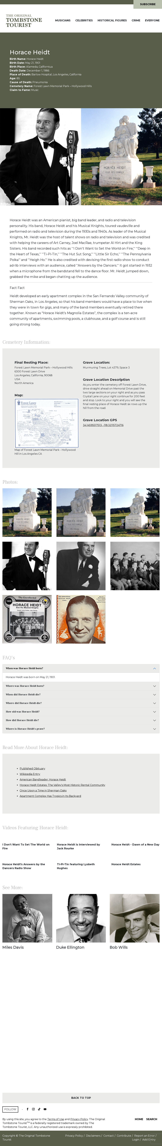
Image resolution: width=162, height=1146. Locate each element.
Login (135, 1139)
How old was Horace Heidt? (23, 711)
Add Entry (149, 1139)
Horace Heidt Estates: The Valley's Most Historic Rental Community (62, 785)
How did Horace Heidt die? (22, 720)
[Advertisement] (81, 1027)
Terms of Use (55, 1119)
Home (139, 1119)
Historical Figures (112, 20)
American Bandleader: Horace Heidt (43, 779)
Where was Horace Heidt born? (25, 686)
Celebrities (84, 20)
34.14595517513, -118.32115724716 (103, 425)
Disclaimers (93, 1135)
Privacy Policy (79, 1119)
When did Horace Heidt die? (23, 694)
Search (151, 1119)
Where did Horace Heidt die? (24, 703)
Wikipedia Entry (30, 774)
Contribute (124, 1135)
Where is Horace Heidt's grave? (25, 728)
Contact (108, 1135)
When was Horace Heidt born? (24, 668)
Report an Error (144, 1135)
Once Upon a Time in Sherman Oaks (43, 790)
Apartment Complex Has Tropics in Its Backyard (50, 796)
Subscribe (148, 4)
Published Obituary (32, 768)
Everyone (152, 20)
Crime (136, 20)
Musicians (63, 20)
